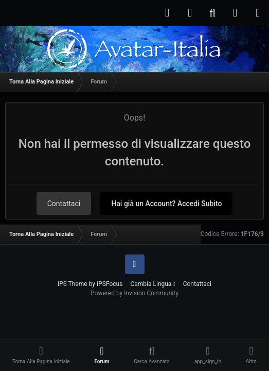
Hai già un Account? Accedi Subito (166, 203)
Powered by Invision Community (134, 293)
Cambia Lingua (152, 284)
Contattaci (64, 203)
